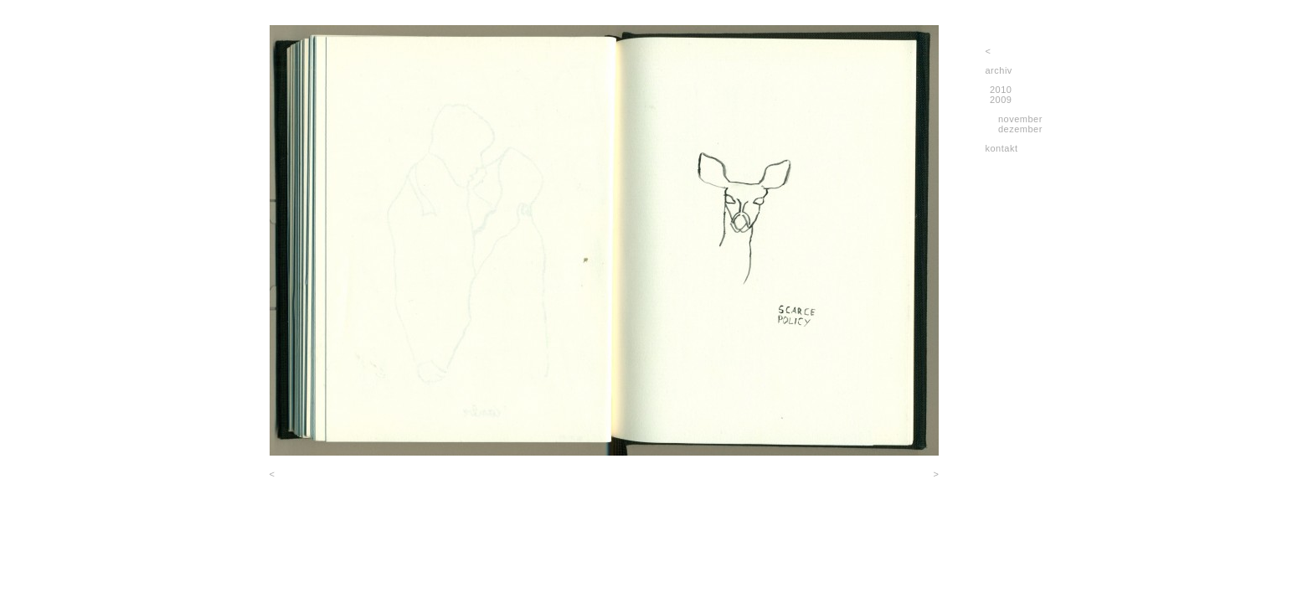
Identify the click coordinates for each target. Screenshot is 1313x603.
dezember (1020, 129)
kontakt (1002, 148)
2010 (1001, 90)
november (1020, 119)
